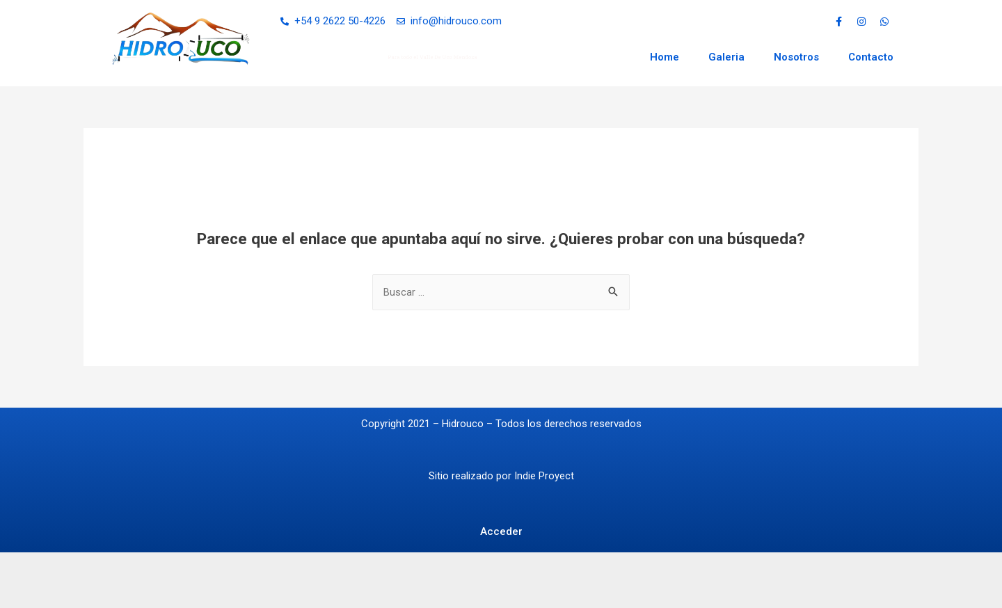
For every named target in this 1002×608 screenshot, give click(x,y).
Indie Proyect (544, 476)
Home (664, 57)
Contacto (870, 57)
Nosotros (796, 57)
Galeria (726, 57)
